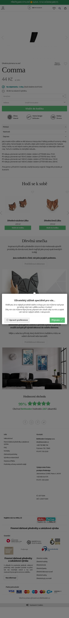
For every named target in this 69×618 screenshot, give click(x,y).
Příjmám (57, 320)
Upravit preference (17, 320)
